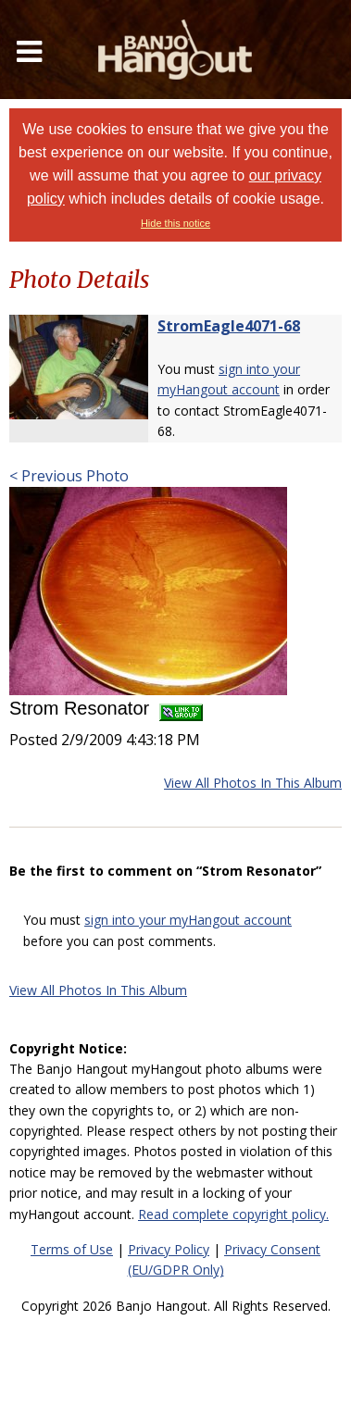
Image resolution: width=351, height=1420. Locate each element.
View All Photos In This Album (253, 782)
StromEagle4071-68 (228, 326)
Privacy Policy (168, 1249)
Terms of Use (72, 1249)
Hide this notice (175, 223)
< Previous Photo (69, 476)
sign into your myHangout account (188, 919)
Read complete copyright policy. (233, 1214)
